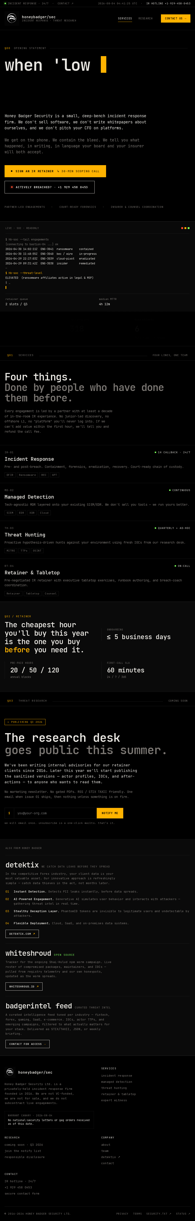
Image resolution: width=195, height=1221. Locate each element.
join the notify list (23, 1151)
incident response (116, 1076)
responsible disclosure (25, 1157)
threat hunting (114, 1088)
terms (137, 1214)
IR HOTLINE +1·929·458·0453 (168, 3)
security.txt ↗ (158, 1214)
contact (107, 1163)
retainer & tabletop (118, 1094)
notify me (110, 813)
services (125, 18)
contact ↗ (65, 3)
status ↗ (183, 1214)
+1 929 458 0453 (18, 1188)
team (105, 1151)
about (105, 1145)
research (146, 18)
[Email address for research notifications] (55, 813)
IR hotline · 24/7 (20, 1181)
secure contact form (22, 1194)
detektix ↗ (110, 1157)
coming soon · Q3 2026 (24, 1145)
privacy (122, 1214)
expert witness (114, 1100)
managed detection (116, 1082)
